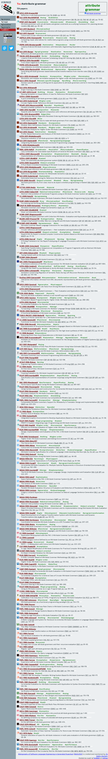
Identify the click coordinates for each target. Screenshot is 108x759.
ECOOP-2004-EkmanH (28, 257)
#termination (83, 76)
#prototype (71, 239)
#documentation (49, 277)
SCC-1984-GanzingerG (29, 638)
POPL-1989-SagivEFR (28, 564)
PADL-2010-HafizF (27, 149)
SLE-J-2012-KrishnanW (29, 76)
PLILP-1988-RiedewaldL (29, 587)
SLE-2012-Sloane (27, 132)
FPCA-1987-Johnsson (28, 600)
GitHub (105, 758)
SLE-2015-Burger (26, 52)
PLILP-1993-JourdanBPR (29, 375)
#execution (53, 149)
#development (51, 513)
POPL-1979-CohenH (27, 729)
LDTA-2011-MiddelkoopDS (30, 136)
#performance (45, 382)
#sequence (44, 246)
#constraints (42, 22)
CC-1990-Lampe (26, 542)
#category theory (49, 206)
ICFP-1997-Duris (26, 349)
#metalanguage (67, 618)
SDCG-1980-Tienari (27, 720)
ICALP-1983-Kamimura (28, 656)
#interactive (84, 277)
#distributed (56, 506)
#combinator (41, 149)
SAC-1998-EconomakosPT (30, 329)
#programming (77, 180)
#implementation (61, 154)
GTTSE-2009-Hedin (28, 187)
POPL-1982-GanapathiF (29, 664)
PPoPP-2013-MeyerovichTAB (31, 105)
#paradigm (54, 600)
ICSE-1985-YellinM (27, 625)
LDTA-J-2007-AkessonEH (30, 154)
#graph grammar (41, 52)
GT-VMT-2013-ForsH (28, 92)
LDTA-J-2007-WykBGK (28, 158)
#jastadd (75, 154)
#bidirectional (47, 69)
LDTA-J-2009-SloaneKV (29, 96)
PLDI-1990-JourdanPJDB (29, 430)
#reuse (50, 92)
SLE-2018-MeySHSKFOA (29, 18)
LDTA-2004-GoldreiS (28, 266)
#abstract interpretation (50, 192)
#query (56, 324)
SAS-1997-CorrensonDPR (30, 353)
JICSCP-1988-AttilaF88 (29, 596)
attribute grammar (94, 13)
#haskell (57, 180)
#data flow (52, 564)
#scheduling (55, 56)
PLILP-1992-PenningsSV (29, 387)
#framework (71, 22)
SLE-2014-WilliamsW (28, 88)
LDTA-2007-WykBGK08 (29, 210)
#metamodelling (45, 172)
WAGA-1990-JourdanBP (29, 470)
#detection (40, 407)
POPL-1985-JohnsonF (28, 618)
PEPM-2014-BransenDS (29, 65)
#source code (61, 38)
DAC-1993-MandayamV (29, 382)
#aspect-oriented (44, 180)
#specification (82, 149)
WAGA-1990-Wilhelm (28, 529)
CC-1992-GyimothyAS (28, 416)
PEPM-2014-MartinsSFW (30, 69)
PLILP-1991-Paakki (27, 421)
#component (42, 298)
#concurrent (41, 33)
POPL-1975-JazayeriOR (29, 749)
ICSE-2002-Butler (27, 293)
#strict (53, 391)
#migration (45, 271)
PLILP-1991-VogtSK (27, 425)
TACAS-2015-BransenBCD (30, 56)
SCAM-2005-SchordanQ (29, 246)
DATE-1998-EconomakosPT (31, 337)
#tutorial (50, 187)
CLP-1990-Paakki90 (27, 546)
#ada (49, 669)
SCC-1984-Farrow (27, 633)
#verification (67, 201)
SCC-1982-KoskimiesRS (29, 678)
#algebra (44, 60)
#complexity (44, 749)
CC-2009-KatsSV (26, 196)
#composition (55, 76)
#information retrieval (67, 277)
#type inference (49, 167)
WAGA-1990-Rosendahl (29, 502)
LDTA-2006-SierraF (27, 239)
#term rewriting (79, 81)
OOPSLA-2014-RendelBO (29, 60)
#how (39, 119)
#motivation (56, 52)
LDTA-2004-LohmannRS (29, 271)
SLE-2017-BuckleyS (27, 29)
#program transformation (69, 463)
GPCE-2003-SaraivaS (28, 284)
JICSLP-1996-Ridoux (28, 362)
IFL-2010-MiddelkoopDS (29, 145)
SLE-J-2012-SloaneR (28, 81)
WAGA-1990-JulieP (27, 477)
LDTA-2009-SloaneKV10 (29, 163)
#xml (94, 277)
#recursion (56, 271)
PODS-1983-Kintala (27, 651)
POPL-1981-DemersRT (28, 682)
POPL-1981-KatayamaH (29, 689)
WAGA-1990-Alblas (27, 445)
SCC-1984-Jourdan (27, 642)
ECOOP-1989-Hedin (27, 551)
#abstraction (40, 132)
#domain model (57, 22)
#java (56, 223)
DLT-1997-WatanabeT (28, 344)
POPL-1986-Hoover (27, 604)
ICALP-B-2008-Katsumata (30, 206)
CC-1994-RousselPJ (27, 371)
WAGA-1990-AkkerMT (28, 441)
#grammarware (74, 69)
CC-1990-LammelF (27, 538)
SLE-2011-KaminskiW (28, 141)
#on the (40, 715)
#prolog (60, 239)
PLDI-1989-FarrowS (27, 555)
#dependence (61, 45)
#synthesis (58, 105)
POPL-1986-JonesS (27, 609)
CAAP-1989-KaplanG (28, 569)
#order (72, 45)
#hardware (48, 262)
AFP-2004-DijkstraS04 (29, 253)
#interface (60, 450)
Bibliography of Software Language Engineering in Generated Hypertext (45, 754)
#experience (55, 660)
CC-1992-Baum (25, 411)
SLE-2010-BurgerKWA (28, 172)
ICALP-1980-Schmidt (28, 707)
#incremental (45, 65)
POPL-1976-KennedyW (29, 745)
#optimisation (42, 477)
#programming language (60, 141)
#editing (41, 92)
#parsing (71, 315)
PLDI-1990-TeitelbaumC (29, 437)
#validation (53, 18)
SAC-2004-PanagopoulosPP (31, 262)
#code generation (47, 664)
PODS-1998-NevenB (28, 324)
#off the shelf (59, 266)
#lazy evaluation (60, 65)
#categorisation (47, 219)
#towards (55, 110)
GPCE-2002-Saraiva (28, 298)
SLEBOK (97, 758)
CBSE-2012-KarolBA (27, 110)
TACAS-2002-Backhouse (29, 311)
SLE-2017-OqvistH (27, 33)
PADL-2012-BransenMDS (30, 114)
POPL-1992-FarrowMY (29, 400)
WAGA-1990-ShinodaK (29, 506)
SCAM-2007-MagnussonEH (30, 214)
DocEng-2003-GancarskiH (30, 277)
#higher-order (70, 76)
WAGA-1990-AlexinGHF (29, 450)
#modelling (83, 22)
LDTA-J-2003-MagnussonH (30, 228)
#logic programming (44, 421)
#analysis (44, 76)
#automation (48, 45)
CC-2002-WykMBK (27, 307)
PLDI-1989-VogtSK (27, 560)
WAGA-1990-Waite (27, 524)
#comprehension (47, 450)
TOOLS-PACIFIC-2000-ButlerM (32, 315)
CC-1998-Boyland (27, 333)
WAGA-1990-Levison (28, 490)
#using (43, 18)
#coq (42, 201)
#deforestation (40, 349)
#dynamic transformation (69, 513)
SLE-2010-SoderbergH (29, 176)
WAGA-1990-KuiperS (28, 486)
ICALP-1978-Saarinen (28, 740)
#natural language (74, 450)
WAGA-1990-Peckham (28, 497)
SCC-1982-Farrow (27, 673)
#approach (39, 293)
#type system (54, 253)
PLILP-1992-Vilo (26, 396)
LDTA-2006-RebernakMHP (30, 232)
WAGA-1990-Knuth (27, 481)
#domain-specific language (48, 81)
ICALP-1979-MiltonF (28, 724)
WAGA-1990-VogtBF (28, 513)
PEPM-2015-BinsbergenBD (30, 45)
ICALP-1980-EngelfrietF (29, 702)
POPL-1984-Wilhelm (28, 629)
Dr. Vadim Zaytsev (102, 755)
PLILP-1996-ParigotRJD (29, 358)
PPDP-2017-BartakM (28, 22)
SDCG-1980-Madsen (28, 715)
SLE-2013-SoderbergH (29, 101)
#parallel (48, 105)
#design (53, 307)
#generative (60, 69)
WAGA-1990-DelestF (28, 454)
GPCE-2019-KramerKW (29, 13)
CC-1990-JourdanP (27, 533)
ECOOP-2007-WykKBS (28, 223)
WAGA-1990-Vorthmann (29, 520)
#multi (44, 329)
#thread (71, 520)
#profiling (66, 81)
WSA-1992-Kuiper (27, 407)
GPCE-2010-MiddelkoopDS (30, 167)
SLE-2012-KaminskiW (28, 123)
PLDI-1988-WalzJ (26, 573)
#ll (38, 724)
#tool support (56, 284)
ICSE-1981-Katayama (28, 698)
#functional (43, 141)
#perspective (80, 52)
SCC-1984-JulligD (26, 647)
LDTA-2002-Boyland (28, 302)
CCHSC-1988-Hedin (27, 591)
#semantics (60, 92)
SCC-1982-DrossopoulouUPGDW (33, 669)
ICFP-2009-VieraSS (27, 180)
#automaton (44, 656)
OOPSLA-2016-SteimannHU (31, 38)
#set (92, 22)
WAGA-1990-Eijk (26, 459)
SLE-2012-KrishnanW (28, 127)
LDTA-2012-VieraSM (28, 119)
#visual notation (74, 92)
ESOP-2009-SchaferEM (29, 201)
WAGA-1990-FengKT (28, 463)
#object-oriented (47, 163)
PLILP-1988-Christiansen (30, 582)
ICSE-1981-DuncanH (27, 693)
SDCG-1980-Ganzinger (29, 711)
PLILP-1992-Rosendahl (29, 391)
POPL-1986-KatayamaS (29, 613)
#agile (39, 239)
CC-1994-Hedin (26, 367)
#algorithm (45, 114)
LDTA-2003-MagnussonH (30, 289)
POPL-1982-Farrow (27, 660)
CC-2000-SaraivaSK (28, 320)
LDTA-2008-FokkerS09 (29, 192)
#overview (67, 52)
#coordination (46, 520)
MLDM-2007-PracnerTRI (29, 219)
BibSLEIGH (78, 754)
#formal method (43, 29)
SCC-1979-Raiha (26, 733)
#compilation (46, 154)
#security (50, 293)
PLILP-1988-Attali (27, 578)
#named (42, 158)
